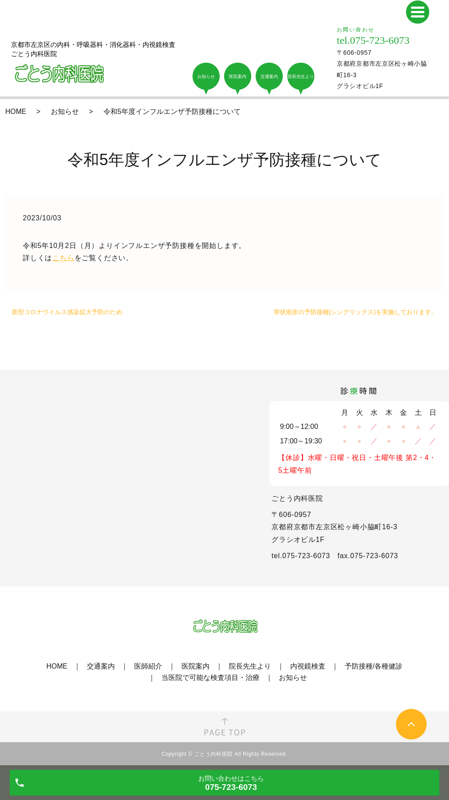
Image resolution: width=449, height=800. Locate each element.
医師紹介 (148, 666)
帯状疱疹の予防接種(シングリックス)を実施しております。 (355, 311)
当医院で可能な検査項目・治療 (210, 677)
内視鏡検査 (307, 666)
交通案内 (101, 666)
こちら (63, 258)
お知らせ (65, 111)
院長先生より (250, 666)
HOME (15, 111)
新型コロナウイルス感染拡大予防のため (67, 311)
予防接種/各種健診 (374, 666)
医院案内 (196, 666)
